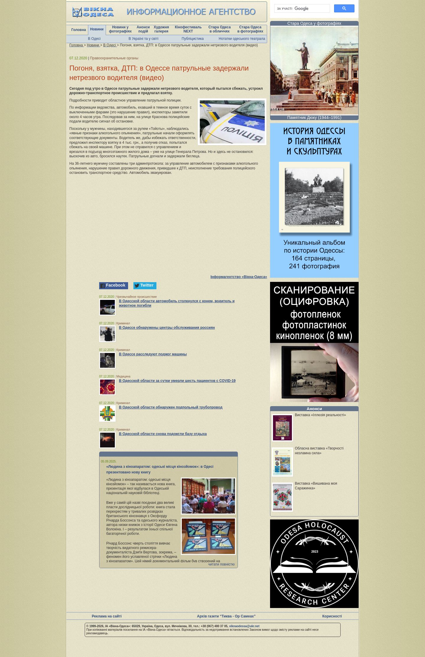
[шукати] (301, 8)
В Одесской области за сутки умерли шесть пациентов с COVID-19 (177, 381)
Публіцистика (193, 39)
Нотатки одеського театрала (242, 39)
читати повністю (221, 564)
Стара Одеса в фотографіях (250, 29)
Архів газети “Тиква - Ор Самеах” (226, 616)
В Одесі (94, 39)
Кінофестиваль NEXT (188, 29)
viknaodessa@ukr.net (244, 626)
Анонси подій (143, 29)
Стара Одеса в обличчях (219, 29)
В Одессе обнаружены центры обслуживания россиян (167, 328)
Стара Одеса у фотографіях (314, 23)
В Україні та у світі (143, 39)
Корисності (332, 616)
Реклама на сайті (107, 616)
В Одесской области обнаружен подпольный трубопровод (171, 407)
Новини (97, 29)
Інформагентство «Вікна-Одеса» (238, 277)
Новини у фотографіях (120, 29)
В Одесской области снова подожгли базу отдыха (163, 434)
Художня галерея (161, 29)
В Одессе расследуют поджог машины (153, 354)
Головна (78, 30)
